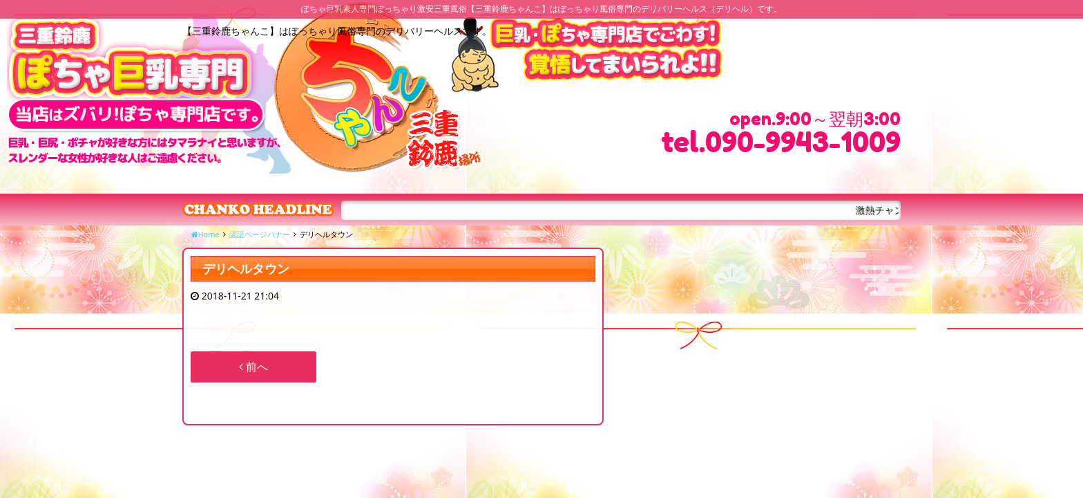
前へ (253, 366)
